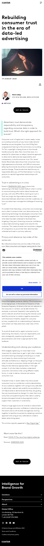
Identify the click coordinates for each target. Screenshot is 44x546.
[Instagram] (3, 523)
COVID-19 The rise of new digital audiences (24, 437)
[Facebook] (6, 523)
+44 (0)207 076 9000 (10, 517)
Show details (33, 282)
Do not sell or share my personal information (22, 294)
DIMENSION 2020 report (17, 186)
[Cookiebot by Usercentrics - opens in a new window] (33, 250)
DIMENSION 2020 (17, 442)
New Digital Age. (33, 423)
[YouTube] (10, 523)
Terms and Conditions (9, 531)
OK (22, 288)
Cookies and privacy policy (10, 534)
